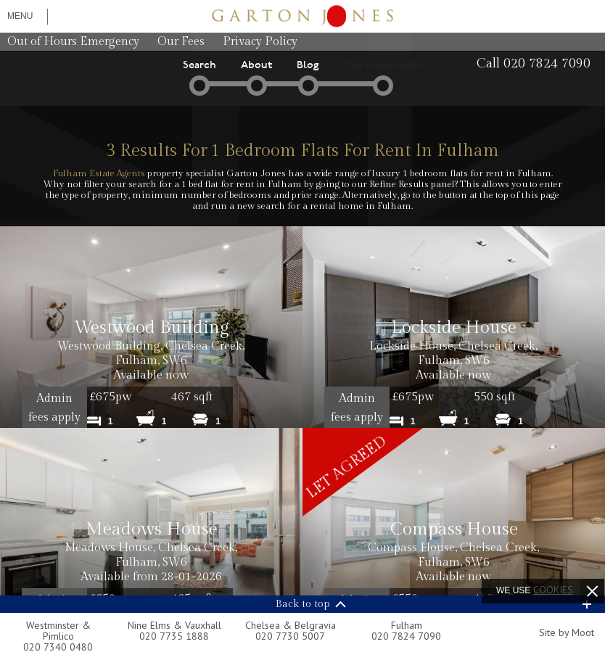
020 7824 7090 (406, 636)
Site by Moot (566, 632)
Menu (20, 16)
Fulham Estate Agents (99, 173)
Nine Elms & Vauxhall (174, 625)
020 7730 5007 (290, 636)
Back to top (303, 604)
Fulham (406, 625)
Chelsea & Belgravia (290, 625)
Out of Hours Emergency (73, 42)
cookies (553, 589)
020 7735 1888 (174, 636)
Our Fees (181, 42)
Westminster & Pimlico (58, 631)
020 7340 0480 (58, 646)
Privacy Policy (260, 42)
